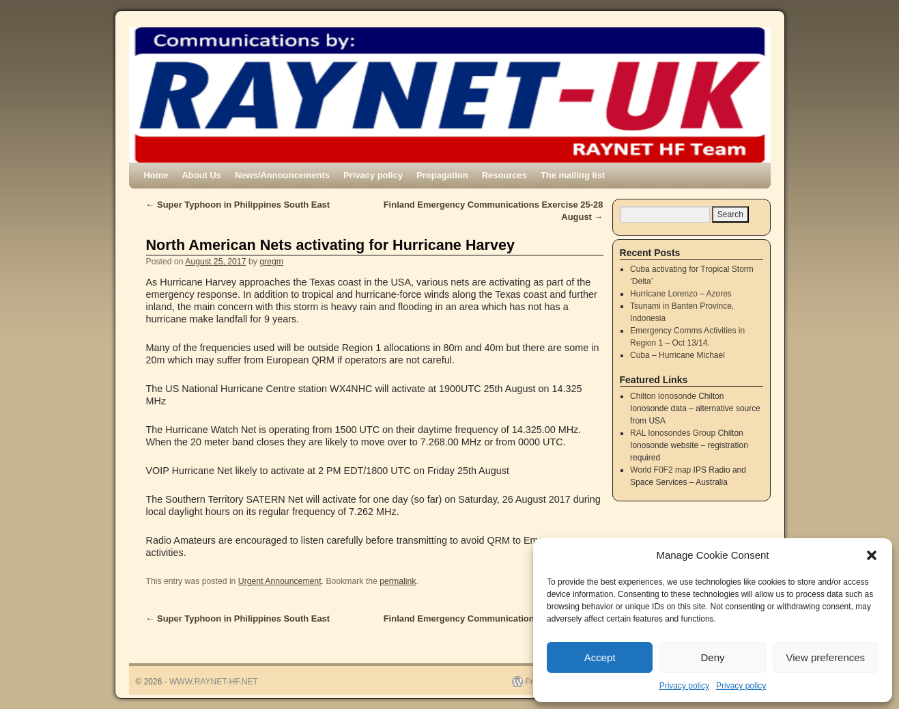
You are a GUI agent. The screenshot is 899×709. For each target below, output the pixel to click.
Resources (504, 175)
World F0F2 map (660, 470)
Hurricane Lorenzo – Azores (681, 293)
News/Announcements (282, 175)
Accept (600, 657)
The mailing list (573, 175)
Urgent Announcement (280, 581)
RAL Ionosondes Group (672, 433)
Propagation (442, 175)
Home (156, 175)
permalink (398, 581)
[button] (872, 555)
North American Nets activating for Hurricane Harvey (330, 244)
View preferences (826, 657)
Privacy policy (684, 686)
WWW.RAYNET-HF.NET (213, 681)
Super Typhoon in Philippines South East (238, 204)
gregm (271, 261)
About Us (202, 175)
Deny (712, 657)
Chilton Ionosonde (663, 396)
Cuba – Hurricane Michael (677, 355)
